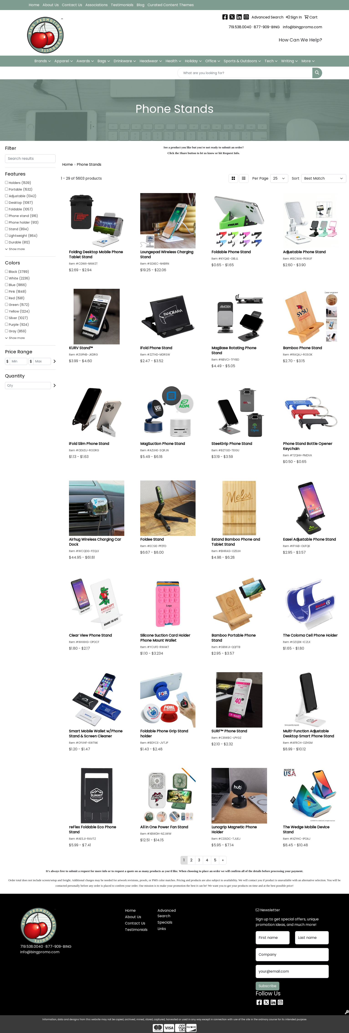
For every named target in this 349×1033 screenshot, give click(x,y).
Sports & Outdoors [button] (240, 61)
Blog (140, 5)
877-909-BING (267, 27)
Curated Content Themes (171, 5)
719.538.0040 (240, 27)
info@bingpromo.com (302, 27)
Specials (165, 922)
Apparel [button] (61, 61)
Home (34, 5)
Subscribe (267, 986)
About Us (51, 5)
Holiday (191, 61)
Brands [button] (40, 61)
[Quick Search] (245, 73)
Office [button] (210, 61)
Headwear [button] (149, 61)
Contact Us (72, 5)
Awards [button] (83, 61)
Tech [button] (269, 61)
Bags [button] (101, 61)
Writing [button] (287, 61)
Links (162, 928)
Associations (96, 5)
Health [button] (171, 61)
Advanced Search (167, 913)
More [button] (306, 61)
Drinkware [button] (123, 61)
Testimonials (122, 5)
